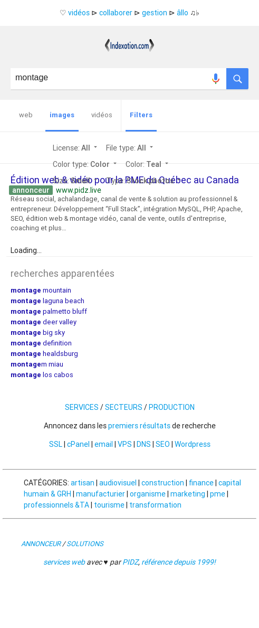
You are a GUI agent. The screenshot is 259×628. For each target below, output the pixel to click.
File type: (130, 148)
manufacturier (100, 494)
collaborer (115, 12)
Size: (76, 180)
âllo (182, 12)
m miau (37, 364)
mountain (41, 290)
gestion (154, 12)
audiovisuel (118, 483)
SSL (55, 444)
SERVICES (82, 407)
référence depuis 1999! (178, 562)
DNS (144, 444)
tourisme (109, 505)
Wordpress (192, 444)
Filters (141, 114)
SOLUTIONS (84, 543)
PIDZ (130, 562)
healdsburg (44, 353)
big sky (38, 332)
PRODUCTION (172, 407)
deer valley (43, 321)
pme (217, 494)
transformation (155, 505)
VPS (125, 444)
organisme (148, 494)
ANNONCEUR (41, 543)
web (26, 114)
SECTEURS (123, 407)
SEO (163, 444)
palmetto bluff (49, 311)
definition (41, 343)
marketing (187, 494)
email (103, 444)
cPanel (78, 444)
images (62, 114)
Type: (144, 180)
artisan (82, 483)
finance (201, 483)
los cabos (42, 374)
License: (76, 148)
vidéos (79, 12)
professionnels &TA (56, 505)
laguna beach (47, 300)
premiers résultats (139, 425)
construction (162, 483)
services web (64, 562)
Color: (148, 164)
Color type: (86, 164)
